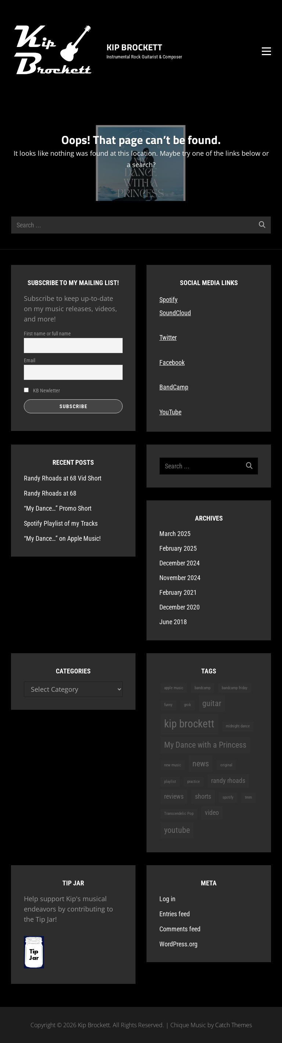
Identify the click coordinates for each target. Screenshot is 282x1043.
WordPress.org (178, 944)
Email (29, 360)
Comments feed (179, 929)
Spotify (168, 299)
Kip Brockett (134, 47)
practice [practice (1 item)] (193, 781)
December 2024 (179, 563)
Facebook (172, 362)
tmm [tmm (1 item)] (248, 797)
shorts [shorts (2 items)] (203, 796)
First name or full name (47, 334)
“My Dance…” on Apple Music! (62, 538)
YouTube (170, 412)
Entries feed (174, 914)
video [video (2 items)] (212, 812)
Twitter (168, 337)
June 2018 (173, 622)
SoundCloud (175, 313)
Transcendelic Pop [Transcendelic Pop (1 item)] (179, 813)
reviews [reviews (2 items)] (174, 796)
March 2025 (175, 533)
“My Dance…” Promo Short (57, 508)
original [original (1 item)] (226, 765)
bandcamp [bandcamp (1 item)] (202, 688)
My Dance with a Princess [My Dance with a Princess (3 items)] (205, 744)
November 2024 (179, 578)
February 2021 (178, 592)
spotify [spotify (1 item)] (228, 797)
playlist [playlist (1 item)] (170, 781)
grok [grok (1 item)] (187, 704)
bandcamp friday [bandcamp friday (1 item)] (234, 688)
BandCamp (173, 387)
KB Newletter (42, 390)
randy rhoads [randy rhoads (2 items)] (228, 780)
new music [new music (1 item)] (172, 765)
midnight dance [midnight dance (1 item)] (238, 726)
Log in (167, 899)
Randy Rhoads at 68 (50, 493)
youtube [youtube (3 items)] (177, 830)
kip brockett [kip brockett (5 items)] (189, 723)
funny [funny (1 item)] (168, 704)
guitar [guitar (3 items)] (211, 703)
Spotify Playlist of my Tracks (61, 523)
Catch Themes (233, 1025)
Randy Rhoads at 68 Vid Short (62, 478)
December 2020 (179, 607)
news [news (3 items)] (200, 763)
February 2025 (178, 548)
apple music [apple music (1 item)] (173, 688)
